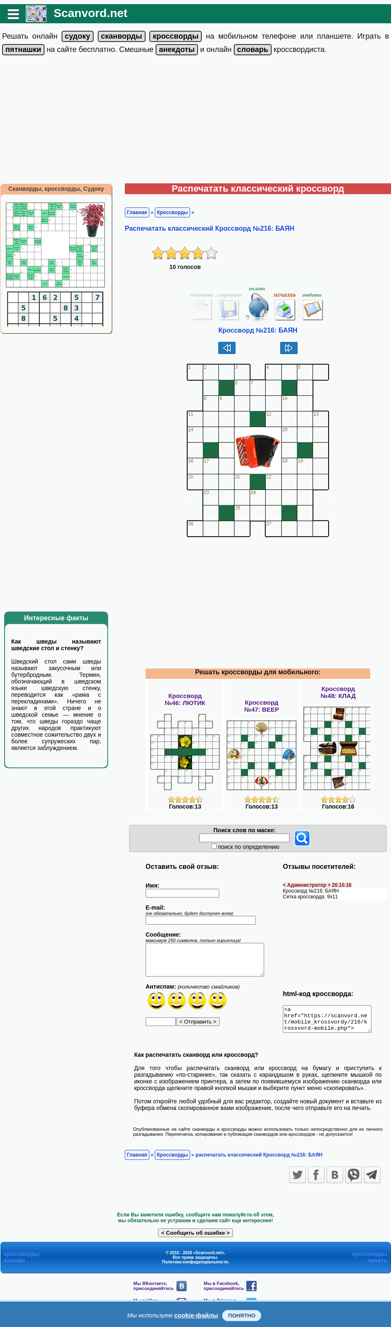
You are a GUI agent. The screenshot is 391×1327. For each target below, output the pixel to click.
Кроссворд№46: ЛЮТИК (185, 699)
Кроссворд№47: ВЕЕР (261, 706)
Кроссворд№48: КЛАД (338, 692)
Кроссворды (172, 212)
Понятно (241, 1315)
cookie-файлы (196, 1315)
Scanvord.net (90, 13)
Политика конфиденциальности (195, 1267)
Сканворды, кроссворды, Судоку (56, 188)
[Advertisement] (195, 121)
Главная (137, 212)
